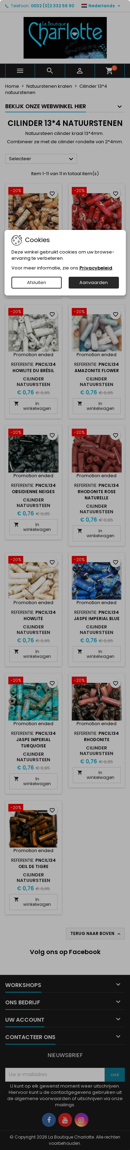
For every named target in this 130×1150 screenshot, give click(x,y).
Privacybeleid (95, 268)
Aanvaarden (93, 282)
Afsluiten (36, 282)
